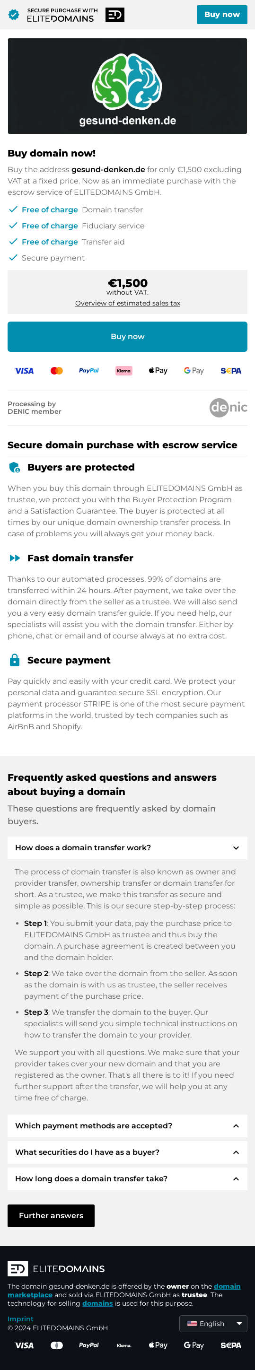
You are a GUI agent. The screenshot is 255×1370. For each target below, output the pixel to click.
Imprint (21, 1319)
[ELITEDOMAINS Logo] (127, 1269)
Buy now (222, 14)
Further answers (51, 1215)
